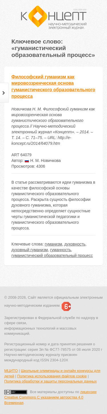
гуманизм (53, 244)
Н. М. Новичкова (43, 160)
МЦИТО (11, 371)
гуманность (60, 249)
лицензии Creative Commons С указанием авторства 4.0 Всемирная (50, 397)
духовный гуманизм (29, 249)
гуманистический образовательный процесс (52, 255)
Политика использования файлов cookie (52, 376)
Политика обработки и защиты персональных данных (50, 381)
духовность (74, 244)
